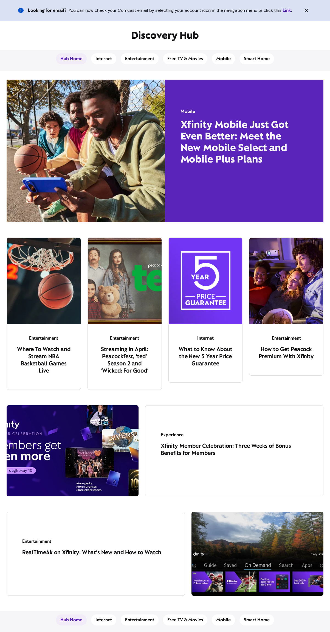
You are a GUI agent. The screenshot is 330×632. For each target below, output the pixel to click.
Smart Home (257, 58)
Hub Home (71, 58)
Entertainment (139, 58)
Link (287, 10)
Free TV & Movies (185, 58)
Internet (103, 58)
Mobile (223, 58)
